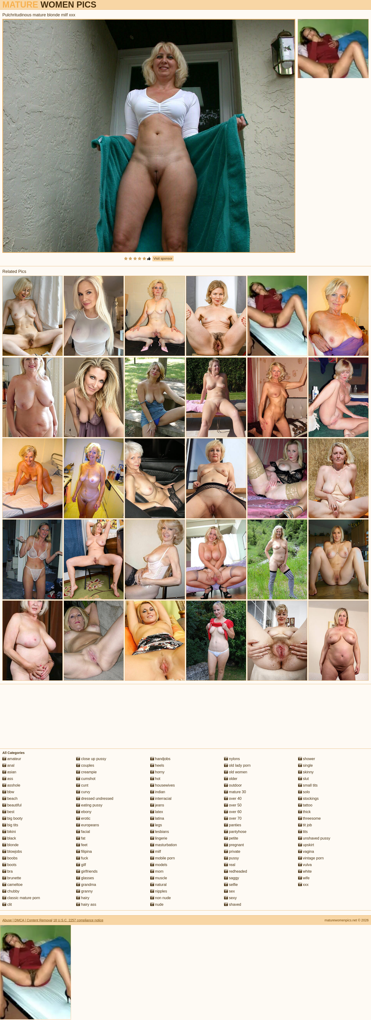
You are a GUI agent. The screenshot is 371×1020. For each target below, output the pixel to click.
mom (156, 871)
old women (235, 772)
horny (157, 772)
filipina (84, 851)
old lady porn (237, 765)
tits (303, 832)
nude (156, 904)
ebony (83, 812)
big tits (10, 825)
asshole (11, 785)
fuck (82, 858)
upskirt (306, 845)
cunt (82, 785)
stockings (308, 799)
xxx (303, 885)
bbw (8, 792)
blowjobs (12, 851)
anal (8, 765)
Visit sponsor (163, 258)
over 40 (233, 799)
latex (156, 812)
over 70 (233, 818)
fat (80, 838)
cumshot (85, 779)
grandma (86, 885)
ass (7, 779)
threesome (309, 818)
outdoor (233, 785)
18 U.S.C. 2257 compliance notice (78, 920)
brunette (11, 878)
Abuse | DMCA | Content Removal (27, 920)
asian (9, 772)
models (158, 865)
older (230, 779)
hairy (82, 898)
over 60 (233, 812)
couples (85, 765)
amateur (11, 759)
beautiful (12, 805)
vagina (306, 851)
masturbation (163, 845)
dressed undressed (94, 799)
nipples (158, 891)
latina (157, 818)
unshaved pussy (314, 838)
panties (232, 825)
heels (157, 765)
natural (158, 885)
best (8, 812)
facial (83, 832)
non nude (160, 898)
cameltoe (12, 885)
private (232, 851)
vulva (305, 865)
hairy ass (86, 904)
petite (231, 838)
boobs (10, 858)
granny (84, 891)
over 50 (233, 805)
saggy (231, 878)
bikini (9, 832)
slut (303, 779)
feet (81, 845)
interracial (161, 799)
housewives (162, 785)
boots (9, 865)
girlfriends (86, 871)
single (305, 765)
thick (304, 812)
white (305, 871)
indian (157, 792)
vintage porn (311, 858)
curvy (83, 792)
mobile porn (162, 858)
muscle (158, 878)
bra (7, 871)
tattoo (305, 805)
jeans (157, 805)
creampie (86, 772)
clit (7, 904)
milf (155, 851)
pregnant (234, 845)
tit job (305, 825)
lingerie (158, 838)
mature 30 (235, 792)
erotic (83, 818)
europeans (87, 825)
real (229, 865)
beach (10, 799)
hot (155, 779)
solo (304, 792)
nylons (232, 759)
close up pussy (91, 759)
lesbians (159, 832)
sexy (230, 898)
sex (229, 891)
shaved (232, 904)
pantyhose (235, 832)
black (9, 838)
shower (306, 759)
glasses (85, 878)
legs (156, 825)
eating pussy (89, 805)
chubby (10, 891)
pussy (231, 858)
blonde (10, 845)
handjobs (160, 759)
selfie (231, 885)
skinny (306, 772)
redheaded (235, 871)
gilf (81, 865)
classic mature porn (21, 898)
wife (304, 878)
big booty (12, 818)
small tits (308, 785)
